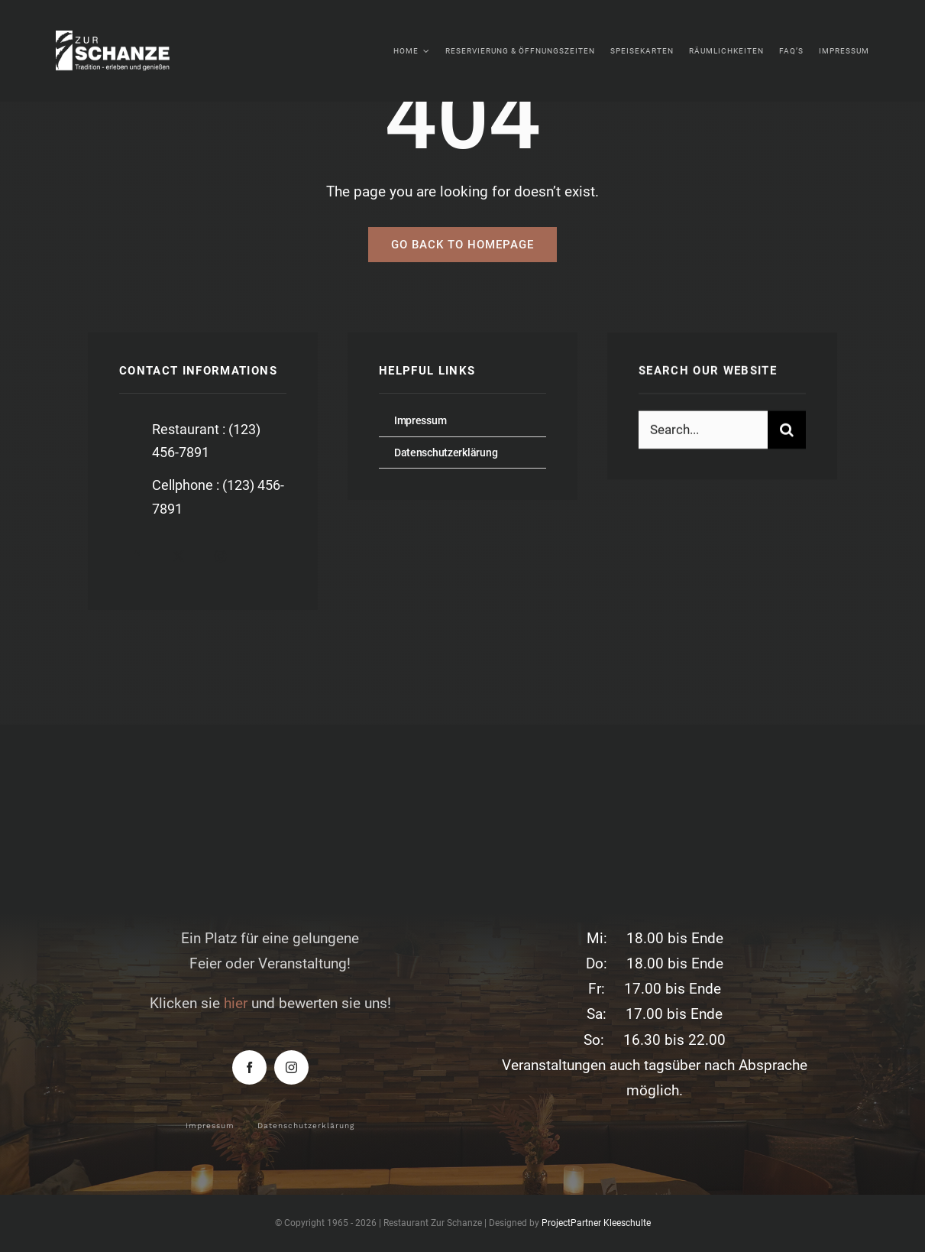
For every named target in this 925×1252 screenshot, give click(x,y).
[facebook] (136, 556)
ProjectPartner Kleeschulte (596, 1223)
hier (235, 1003)
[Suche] (787, 430)
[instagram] (220, 556)
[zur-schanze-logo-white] (124, 38)
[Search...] (703, 430)
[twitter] (178, 556)
